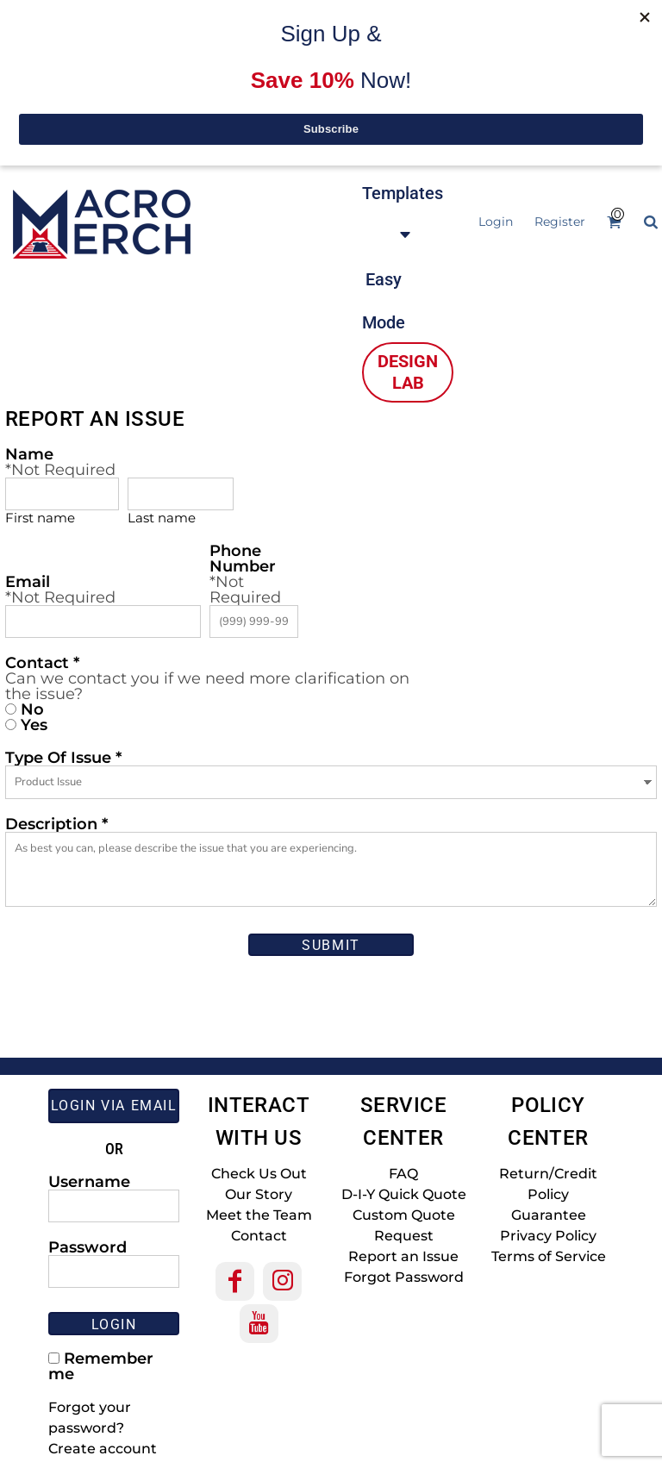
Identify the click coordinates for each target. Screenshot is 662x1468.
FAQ (403, 1173)
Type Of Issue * (63, 756)
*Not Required (60, 470)
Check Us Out (259, 1173)
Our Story (258, 1194)
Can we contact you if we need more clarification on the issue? (207, 686)
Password (87, 1246)
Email (27, 581)
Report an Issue (403, 1256)
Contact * (42, 662)
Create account (102, 1448)
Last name (162, 518)
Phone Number (242, 557)
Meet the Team (259, 1215)
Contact (259, 1235)
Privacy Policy (548, 1235)
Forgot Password (404, 1277)
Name (29, 453)
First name (40, 518)
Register (559, 221)
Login (495, 221)
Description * (56, 823)
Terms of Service (548, 1256)
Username (89, 1181)
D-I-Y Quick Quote (403, 1194)
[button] (402, 213)
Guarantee (548, 1215)
